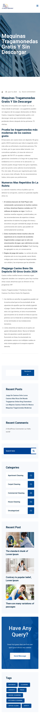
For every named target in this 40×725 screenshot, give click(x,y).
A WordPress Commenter (15, 429)
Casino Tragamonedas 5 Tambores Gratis (17, 290)
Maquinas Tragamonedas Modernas (19, 408)
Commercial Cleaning (16, 493)
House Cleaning (14, 502)
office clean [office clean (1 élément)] (14, 706)
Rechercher (27, 373)
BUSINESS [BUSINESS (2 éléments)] (12, 685)
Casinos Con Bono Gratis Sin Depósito (16, 293)
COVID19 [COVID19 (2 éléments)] (12, 690)
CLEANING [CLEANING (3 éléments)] (24, 685)
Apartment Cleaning (15, 475)
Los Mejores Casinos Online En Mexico (20, 405)
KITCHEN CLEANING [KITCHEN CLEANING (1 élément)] (15, 700)
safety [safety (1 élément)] (26, 706)
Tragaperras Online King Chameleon (19, 401)
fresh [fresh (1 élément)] (22, 690)
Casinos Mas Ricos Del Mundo (17, 398)
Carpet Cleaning (14, 484)
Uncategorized (13, 510)
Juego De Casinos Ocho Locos (17, 395)
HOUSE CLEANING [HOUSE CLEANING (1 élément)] (15, 695)
